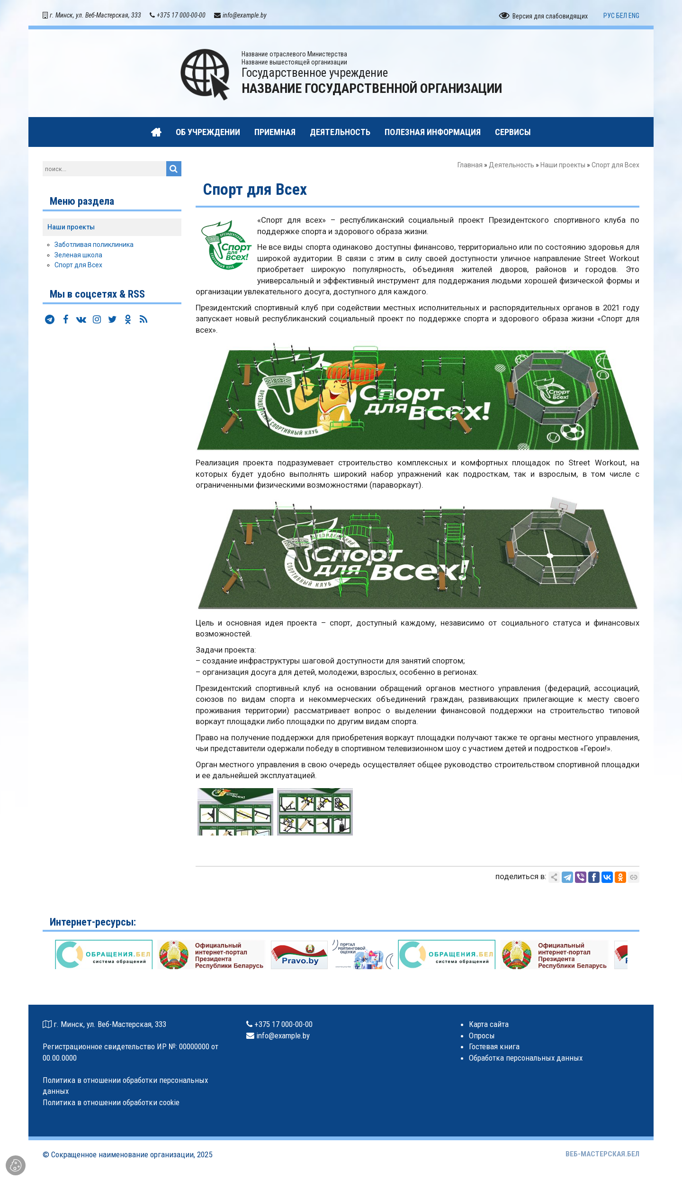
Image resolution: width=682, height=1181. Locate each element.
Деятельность (511, 165)
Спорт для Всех (78, 265)
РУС (609, 15)
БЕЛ (621, 15)
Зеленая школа (78, 255)
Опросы (482, 1035)
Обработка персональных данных (526, 1058)
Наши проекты (562, 165)
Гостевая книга (494, 1046)
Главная (470, 165)
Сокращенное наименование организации (122, 1154)
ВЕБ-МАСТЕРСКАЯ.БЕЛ (602, 1154)
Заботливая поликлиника (94, 244)
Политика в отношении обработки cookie (111, 1102)
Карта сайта (489, 1024)
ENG (633, 15)
